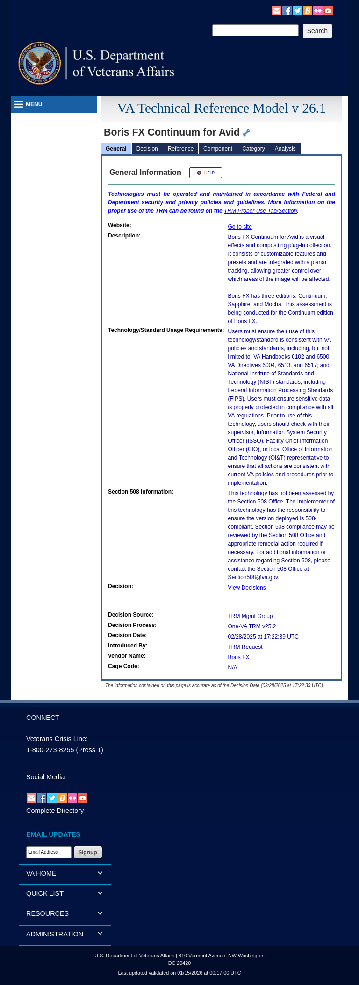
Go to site (240, 226)
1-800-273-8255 (50, 750)
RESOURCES (47, 913)
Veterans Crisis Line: (57, 738)
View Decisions (247, 587)
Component (217, 148)
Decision (147, 148)
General (116, 148)
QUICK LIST (45, 893)
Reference (181, 148)
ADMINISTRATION (54, 934)
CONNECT (42, 717)
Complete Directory (55, 810)
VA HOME (41, 873)
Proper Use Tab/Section (260, 211)
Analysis (285, 148)
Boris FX (239, 657)
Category (253, 148)
